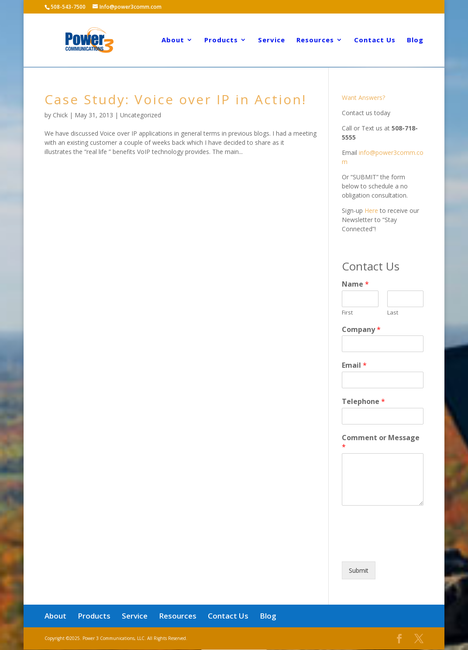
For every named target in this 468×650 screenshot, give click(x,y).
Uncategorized (140, 115)
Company (361, 329)
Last (392, 312)
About (173, 41)
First (347, 312)
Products (221, 41)
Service (271, 41)
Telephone (363, 401)
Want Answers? (363, 97)
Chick (60, 115)
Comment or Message (381, 442)
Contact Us (375, 41)
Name (355, 284)
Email (354, 365)
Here (371, 210)
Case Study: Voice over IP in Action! (175, 99)
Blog (415, 41)
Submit (358, 570)
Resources (315, 41)
